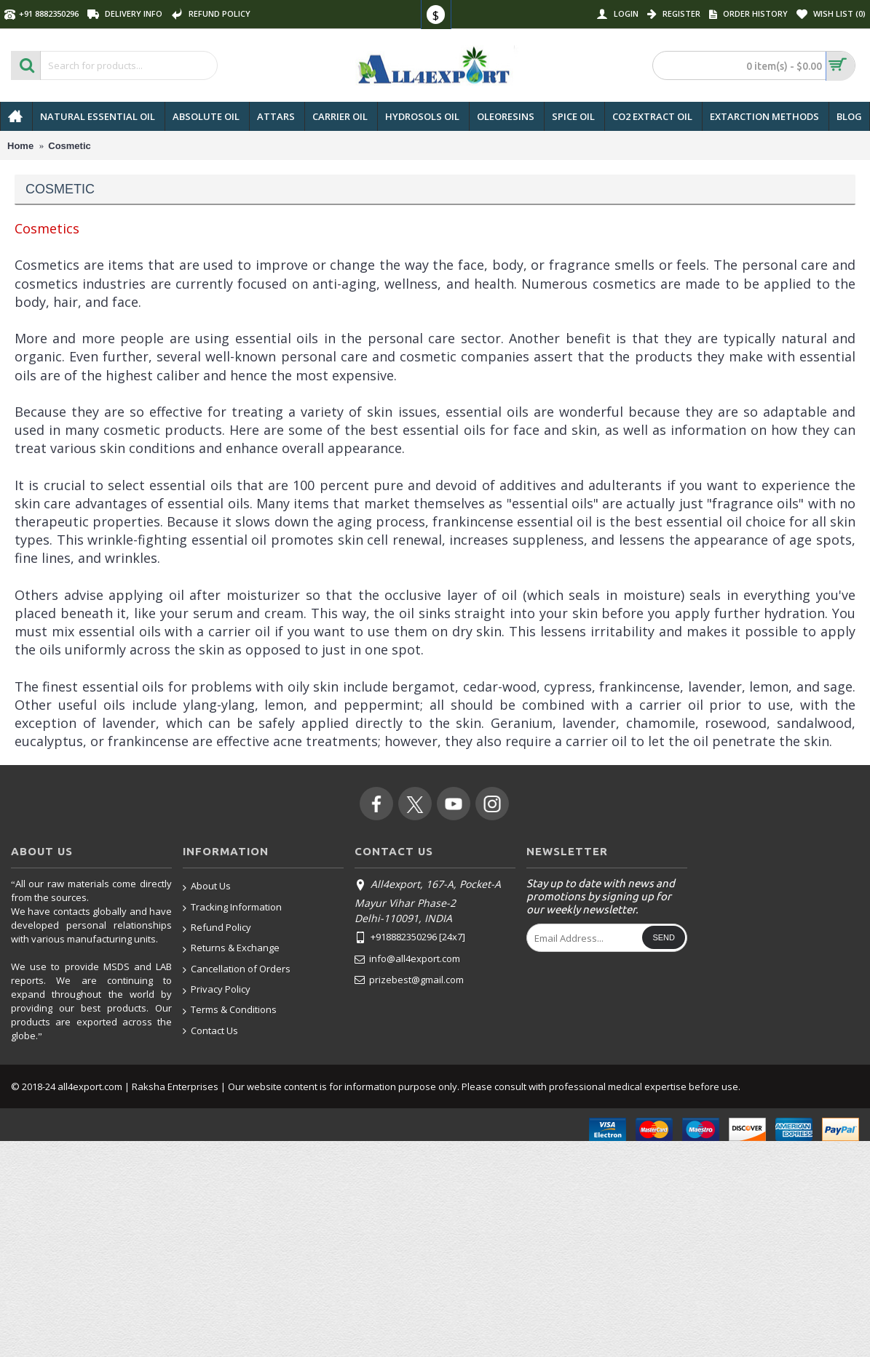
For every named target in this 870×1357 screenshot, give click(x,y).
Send (663, 937)
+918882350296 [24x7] (410, 938)
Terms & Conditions (230, 1010)
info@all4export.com (407, 959)
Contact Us (210, 1031)
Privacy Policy (216, 990)
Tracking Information (232, 908)
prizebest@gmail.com (409, 980)
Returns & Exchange (231, 948)
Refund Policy (217, 928)
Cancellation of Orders (236, 969)
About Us (207, 886)
